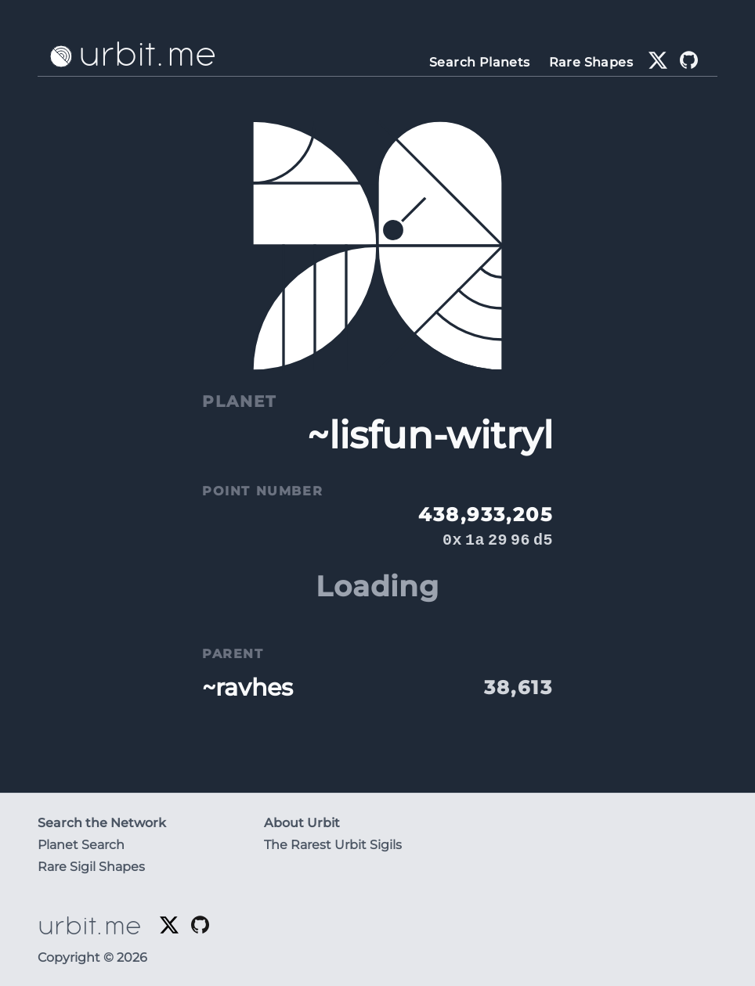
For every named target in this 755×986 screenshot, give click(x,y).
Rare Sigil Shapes (91, 866)
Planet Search (81, 844)
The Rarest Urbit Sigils (333, 844)
